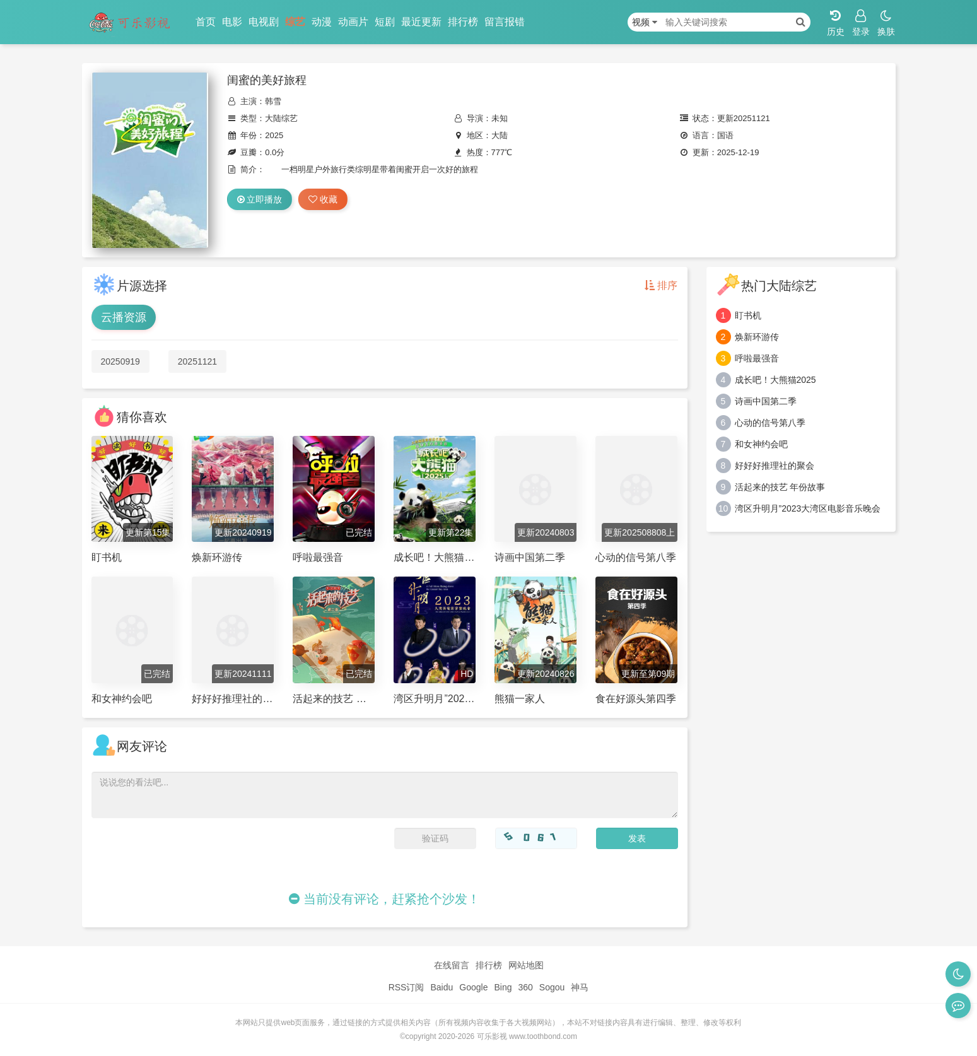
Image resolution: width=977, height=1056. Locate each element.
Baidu (441, 987)
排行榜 (463, 21)
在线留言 (451, 965)
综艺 (295, 21)
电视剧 (264, 21)
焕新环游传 (757, 337)
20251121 (197, 361)
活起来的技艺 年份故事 (780, 487)
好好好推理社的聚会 (774, 466)
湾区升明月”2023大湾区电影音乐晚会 (808, 508)
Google (473, 987)
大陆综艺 (281, 118)
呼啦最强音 (757, 358)
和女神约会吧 (761, 444)
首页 (206, 21)
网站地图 (526, 965)
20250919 (120, 361)
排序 (661, 285)
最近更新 (421, 21)
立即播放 (260, 199)
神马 (579, 987)
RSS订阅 (406, 987)
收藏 (322, 199)
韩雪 (273, 101)
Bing (503, 987)
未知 (499, 118)
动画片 (353, 21)
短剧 (385, 21)
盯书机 (748, 315)
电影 (232, 21)
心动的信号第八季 (770, 423)
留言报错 (504, 21)
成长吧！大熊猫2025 (775, 380)
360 (525, 987)
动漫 (322, 21)
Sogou (552, 987)
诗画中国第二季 (766, 401)
